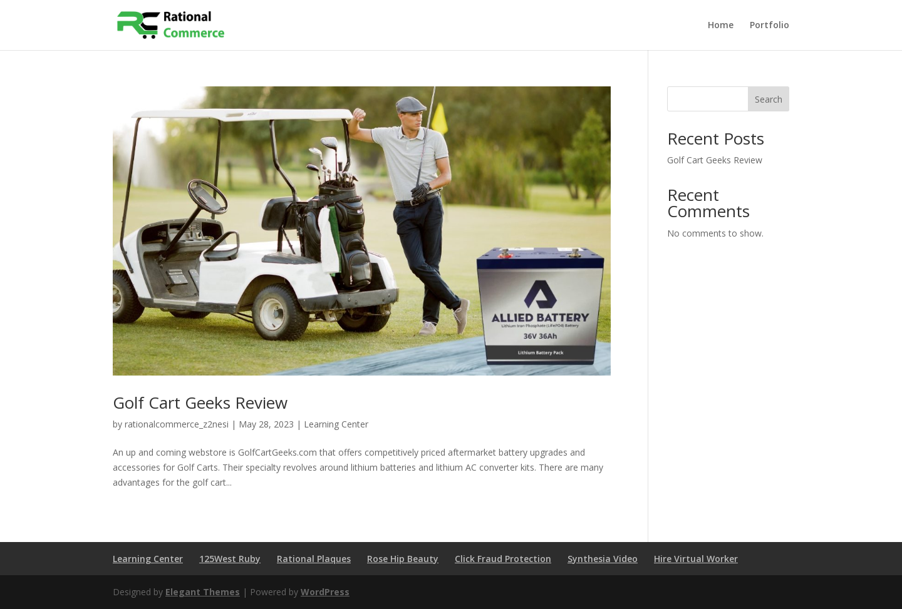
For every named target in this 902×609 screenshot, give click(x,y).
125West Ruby (230, 559)
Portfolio (769, 26)
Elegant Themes (202, 592)
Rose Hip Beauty (402, 559)
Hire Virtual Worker (696, 559)
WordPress (325, 592)
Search (768, 99)
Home (721, 26)
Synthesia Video (603, 559)
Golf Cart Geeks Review (200, 402)
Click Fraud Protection (503, 559)
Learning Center (336, 424)
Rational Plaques (314, 559)
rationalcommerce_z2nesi (177, 424)
